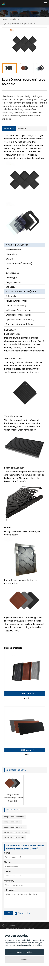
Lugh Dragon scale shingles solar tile (19, 23)
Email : (8, 872)
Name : (7, 853)
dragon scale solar (12, 822)
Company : (9, 881)
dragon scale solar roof (14, 827)
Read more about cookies (29, 945)
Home (5, 19)
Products (14, 19)
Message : (10, 890)
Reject (24, 959)
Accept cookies (24, 952)
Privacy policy (24, 913)
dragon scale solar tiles (14, 837)
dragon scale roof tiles (14, 817)
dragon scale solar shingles (16, 832)
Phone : (7, 862)
